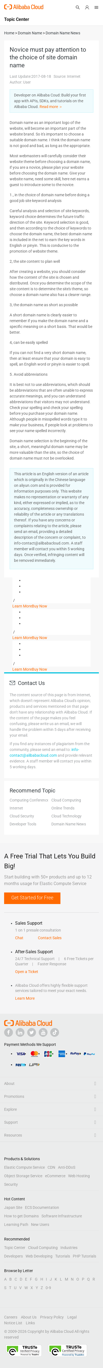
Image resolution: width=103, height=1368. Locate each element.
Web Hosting (79, 1176)
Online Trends (62, 808)
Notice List (13, 1323)
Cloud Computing (66, 800)
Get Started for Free (32, 897)
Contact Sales (50, 938)
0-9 (48, 1288)
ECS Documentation (42, 1207)
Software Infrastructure (61, 1216)
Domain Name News (68, 824)
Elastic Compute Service (24, 1167)
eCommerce (55, 1176)
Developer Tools (23, 824)
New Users (40, 1224)
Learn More (22, 606)
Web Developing (39, 1256)
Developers (13, 1256)
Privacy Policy (52, 1317)
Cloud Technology (66, 816)
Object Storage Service (23, 1176)
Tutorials (62, 1256)
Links (30, 1323)
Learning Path (16, 1224)
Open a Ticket (26, 971)
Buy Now (39, 606)
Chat (19, 938)
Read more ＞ (51, 106)
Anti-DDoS (66, 1167)
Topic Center (14, 1247)
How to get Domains (21, 1216)
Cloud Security (22, 816)
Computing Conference (29, 800)
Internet (16, 808)
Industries (68, 1247)
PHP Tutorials (84, 1256)
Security (11, 1184)
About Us (29, 1317)
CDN (51, 1167)
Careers (10, 1317)
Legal (72, 1317)
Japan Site (13, 1207)
